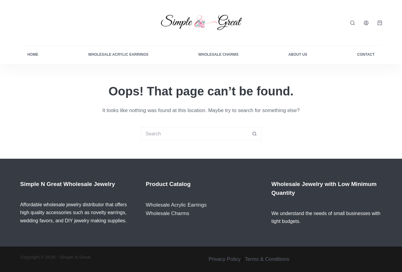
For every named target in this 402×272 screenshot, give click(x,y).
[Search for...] (194, 134)
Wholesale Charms (218, 54)
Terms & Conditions (267, 259)
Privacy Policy (225, 259)
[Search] (352, 23)
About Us (297, 54)
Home (32, 54)
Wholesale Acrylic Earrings (118, 54)
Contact (366, 54)
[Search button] (255, 134)
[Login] (366, 23)
